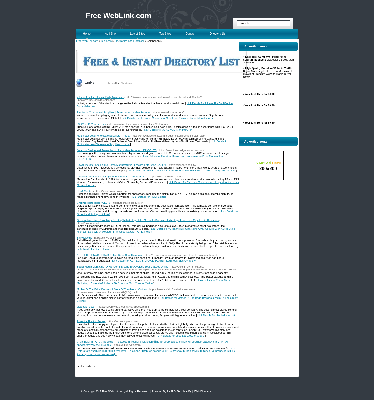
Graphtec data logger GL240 (93, 202)
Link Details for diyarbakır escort (216, 315)
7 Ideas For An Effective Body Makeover (100, 97)
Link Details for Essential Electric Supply (180, 335)
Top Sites (165, 33)
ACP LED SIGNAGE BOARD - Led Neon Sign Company (109, 255)
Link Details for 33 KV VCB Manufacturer (168, 129)
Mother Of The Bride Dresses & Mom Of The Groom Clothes (112, 289)
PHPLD (171, 391)
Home (87, 33)
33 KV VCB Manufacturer (91, 124)
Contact (190, 33)
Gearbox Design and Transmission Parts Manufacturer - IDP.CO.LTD (117, 150)
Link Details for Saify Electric (93, 249)
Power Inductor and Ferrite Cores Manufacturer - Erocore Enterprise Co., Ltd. (122, 164)
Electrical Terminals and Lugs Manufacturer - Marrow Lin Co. (112, 176)
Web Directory (202, 391)
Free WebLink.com (118, 15)
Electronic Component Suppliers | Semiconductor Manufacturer (113, 112)
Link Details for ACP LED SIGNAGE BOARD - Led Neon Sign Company (154, 260)
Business (106, 40)
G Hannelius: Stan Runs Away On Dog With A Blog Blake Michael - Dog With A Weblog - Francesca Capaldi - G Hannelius (148, 220)
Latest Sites (137, 33)
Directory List (218, 33)
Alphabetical (126, 83)
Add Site (110, 33)
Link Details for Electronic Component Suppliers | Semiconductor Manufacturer (167, 118)
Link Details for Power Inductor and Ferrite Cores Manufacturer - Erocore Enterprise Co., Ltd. (181, 170)
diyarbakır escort (86, 306)
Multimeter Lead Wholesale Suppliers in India (103, 135)
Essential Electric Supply (91, 321)
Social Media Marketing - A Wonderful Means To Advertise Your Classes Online (122, 266)
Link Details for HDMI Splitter (149, 196)
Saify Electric (84, 237)
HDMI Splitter (84, 191)
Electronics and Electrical (129, 40)
